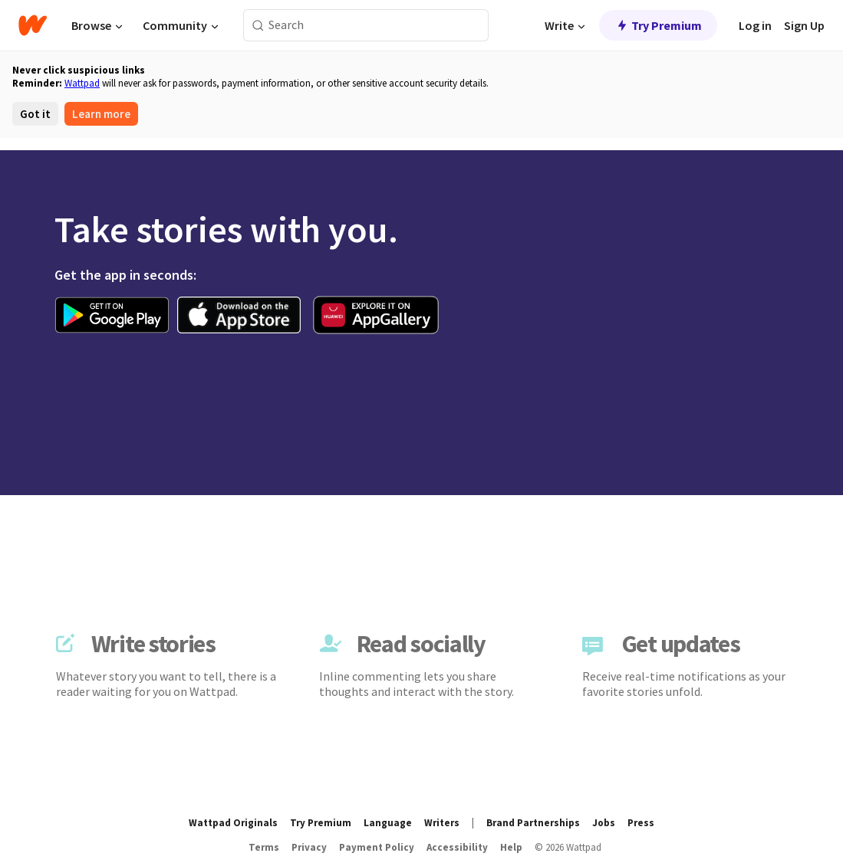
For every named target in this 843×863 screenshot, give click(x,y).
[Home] (32, 25)
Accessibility (457, 847)
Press (640, 822)
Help (511, 847)
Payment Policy (376, 847)
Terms (264, 847)
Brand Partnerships (533, 822)
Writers (441, 822)
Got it (35, 114)
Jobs (603, 822)
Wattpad (82, 83)
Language (388, 822)
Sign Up (804, 25)
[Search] (258, 26)
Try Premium (658, 25)
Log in (755, 25)
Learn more (101, 114)
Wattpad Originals (233, 822)
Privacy (309, 847)
